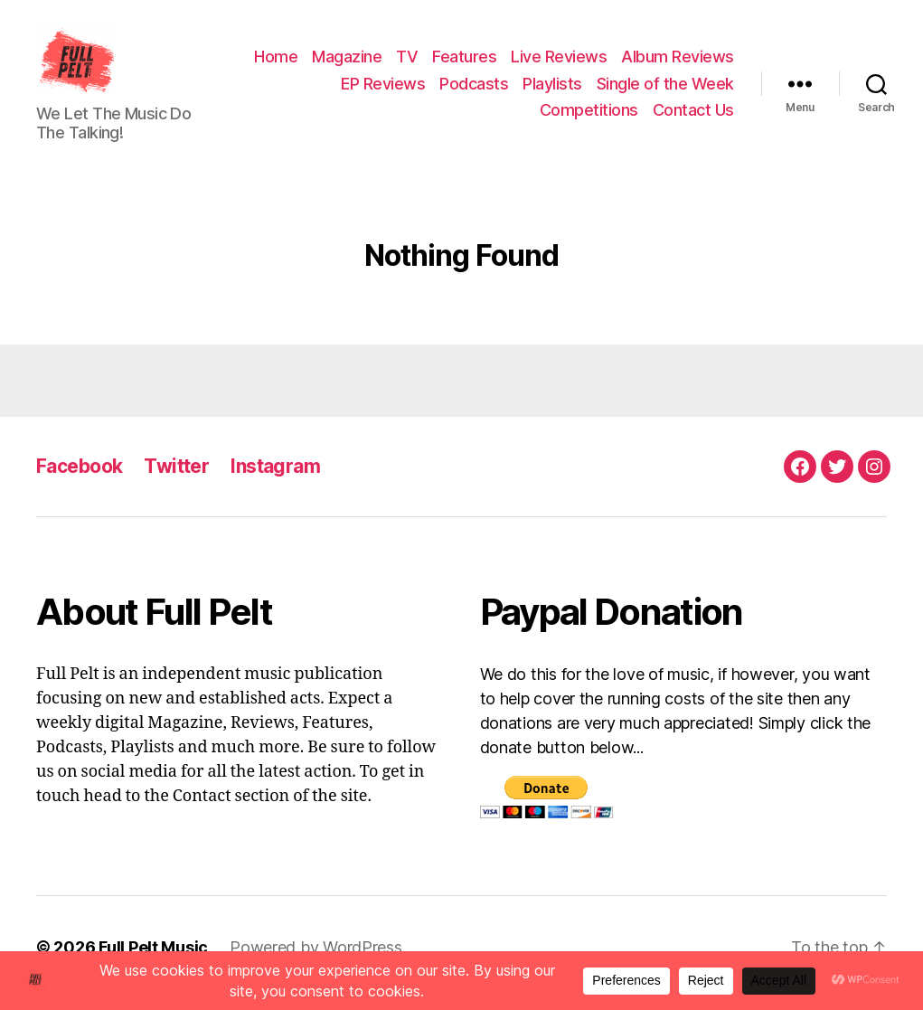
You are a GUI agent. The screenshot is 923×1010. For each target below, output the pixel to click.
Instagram (275, 478)
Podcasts (625, 89)
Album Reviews (422, 89)
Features (592, 62)
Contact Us (693, 116)
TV (534, 62)
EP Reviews (535, 89)
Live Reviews (686, 62)
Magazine (474, 62)
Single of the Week (456, 116)
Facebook (79, 478)
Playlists (704, 89)
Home (403, 62)
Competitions (589, 116)
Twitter (176, 478)
